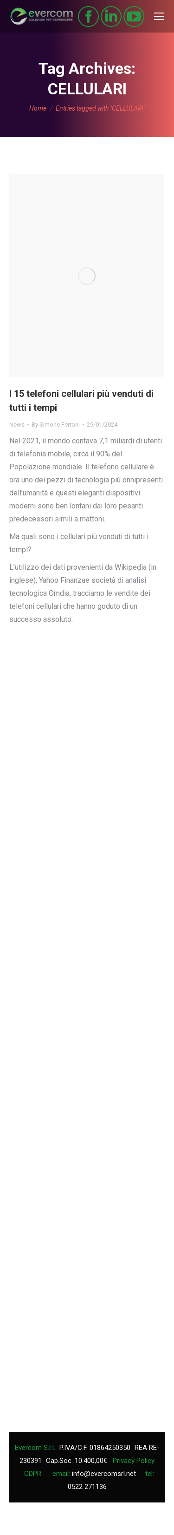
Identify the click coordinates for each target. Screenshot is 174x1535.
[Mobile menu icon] (159, 16)
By (56, 424)
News (17, 424)
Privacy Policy (134, 1460)
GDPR (32, 1473)
